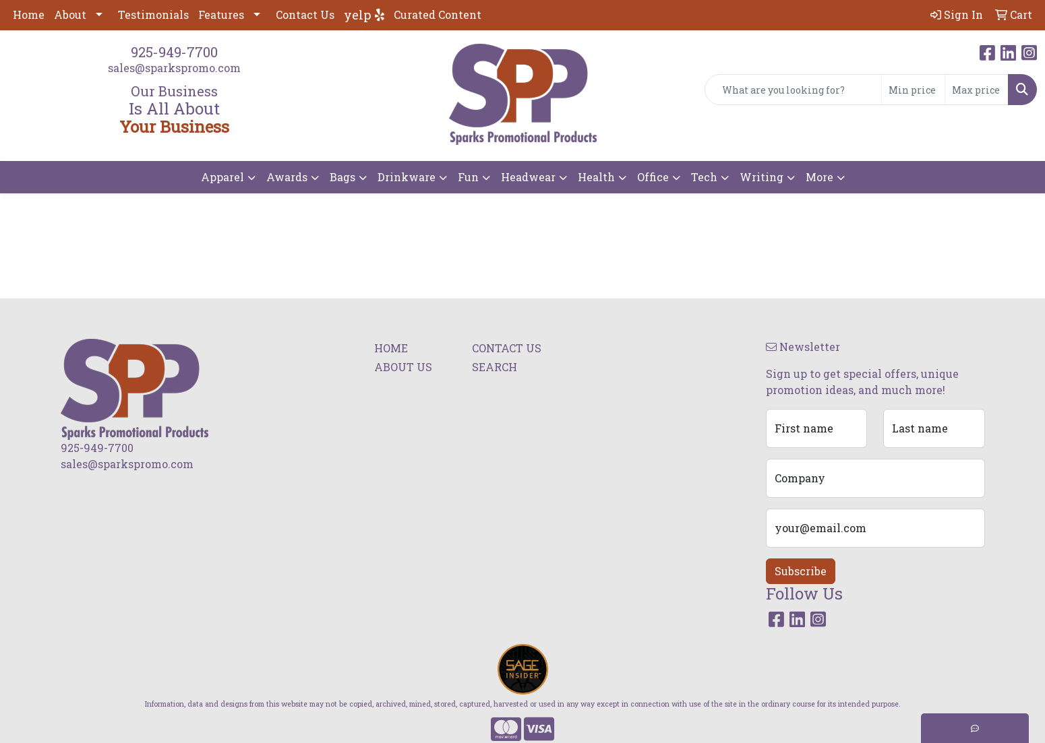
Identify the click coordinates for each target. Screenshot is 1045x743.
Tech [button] (704, 177)
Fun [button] (468, 177)
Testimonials (153, 14)
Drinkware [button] (407, 177)
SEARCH (494, 367)
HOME (391, 348)
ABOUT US (403, 367)
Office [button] (653, 177)
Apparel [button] (222, 177)
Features (221, 14)
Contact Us (305, 14)
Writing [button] (761, 177)
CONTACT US (506, 348)
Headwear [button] (528, 177)
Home (28, 14)
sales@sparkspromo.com (174, 68)
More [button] (819, 177)
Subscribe (801, 571)
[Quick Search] (793, 89)
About (70, 14)
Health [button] (596, 177)
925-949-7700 (174, 52)
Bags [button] (342, 177)
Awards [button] (286, 177)
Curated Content (437, 14)
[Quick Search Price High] (977, 89)
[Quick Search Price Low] (913, 89)
